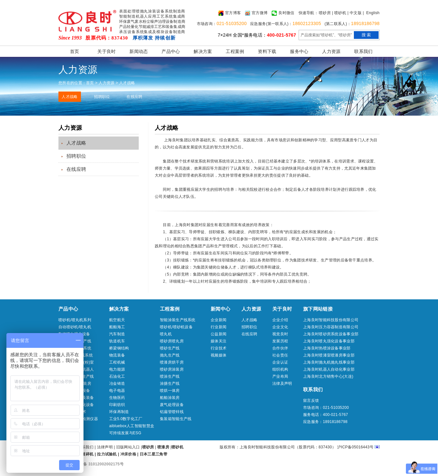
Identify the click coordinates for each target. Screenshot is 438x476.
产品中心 (171, 51)
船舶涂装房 (170, 397)
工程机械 (117, 362)
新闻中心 (220, 309)
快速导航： (309, 13)
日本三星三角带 (153, 454)
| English (371, 13)
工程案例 (235, 51)
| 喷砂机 (339, 13)
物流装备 (117, 355)
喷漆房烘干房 (172, 362)
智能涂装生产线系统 (178, 320)
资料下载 (267, 51)
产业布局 (280, 376)
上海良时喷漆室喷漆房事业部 (329, 355)
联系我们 (363, 51)
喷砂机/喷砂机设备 (176, 327)
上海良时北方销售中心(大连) (328, 376)
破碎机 (87, 454)
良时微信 (283, 13)
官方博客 (229, 13)
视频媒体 (218, 355)
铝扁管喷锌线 (172, 412)
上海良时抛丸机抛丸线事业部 (329, 362)
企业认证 (280, 362)
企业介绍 (280, 320)
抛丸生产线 (170, 355)
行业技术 (218, 348)
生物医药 (117, 397)
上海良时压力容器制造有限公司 (330, 327)
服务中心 (299, 51)
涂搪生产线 (170, 383)
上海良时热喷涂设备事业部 (327, 348)
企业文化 (280, 327)
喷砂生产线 (170, 348)
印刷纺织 (117, 404)
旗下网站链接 (318, 309)
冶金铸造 (117, 383)
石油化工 (117, 376)
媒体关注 (218, 341)
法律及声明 (282, 383)
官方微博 (256, 13)
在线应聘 (134, 96)
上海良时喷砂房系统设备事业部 (330, 334)
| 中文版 (354, 13)
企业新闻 (218, 320)
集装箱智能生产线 (175, 419)
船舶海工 (117, 327)
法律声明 (105, 447)
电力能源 (117, 369)
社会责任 (280, 355)
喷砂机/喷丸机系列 (74, 320)
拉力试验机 (107, 454)
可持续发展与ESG (125, 433)
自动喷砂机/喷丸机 (74, 327)
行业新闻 (218, 327)
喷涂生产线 (170, 376)
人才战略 (69, 96)
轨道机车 (117, 341)
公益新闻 (218, 334)
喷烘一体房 (170, 390)
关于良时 (106, 51)
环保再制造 (119, 412)
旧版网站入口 (128, 447)
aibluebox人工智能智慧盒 (131, 426)
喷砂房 (325, 13)
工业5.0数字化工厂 (126, 419)
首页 (74, 51)
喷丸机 (166, 334)
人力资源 (331, 51)
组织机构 (280, 369)
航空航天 (117, 320)
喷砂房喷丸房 (172, 341)
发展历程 (280, 341)
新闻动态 (138, 51)
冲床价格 (128, 454)
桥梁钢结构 (119, 348)
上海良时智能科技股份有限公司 (330, 320)
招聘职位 (102, 96)
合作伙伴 (280, 348)
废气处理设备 (172, 404)
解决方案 (203, 51)
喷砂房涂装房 (172, 369)
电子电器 (117, 390)
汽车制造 (117, 334)
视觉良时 (280, 334)
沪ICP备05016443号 (355, 447)
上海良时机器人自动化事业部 (329, 369)
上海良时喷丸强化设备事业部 (329, 341)
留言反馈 (311, 400)
